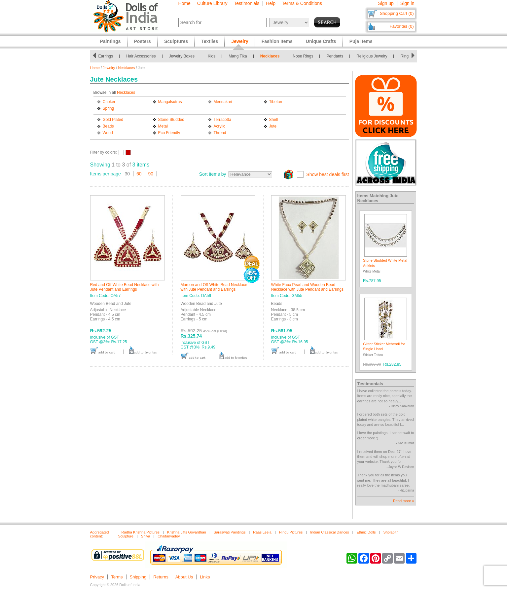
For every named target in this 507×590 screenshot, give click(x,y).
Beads (108, 126)
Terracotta (222, 119)
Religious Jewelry (373, 56)
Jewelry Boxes (183, 56)
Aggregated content (99, 534)
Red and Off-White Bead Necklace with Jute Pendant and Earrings (124, 287)
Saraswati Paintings (230, 532)
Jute (273, 126)
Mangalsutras (170, 101)
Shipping (138, 576)
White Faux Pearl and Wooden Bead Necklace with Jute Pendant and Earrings (307, 287)
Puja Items (361, 41)
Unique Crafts (321, 41)
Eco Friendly (169, 132)
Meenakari (223, 101)
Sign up (385, 3)
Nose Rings (304, 56)
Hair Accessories (142, 56)
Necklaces (271, 56)
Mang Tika (239, 56)
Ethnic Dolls (366, 532)
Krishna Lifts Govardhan (186, 532)
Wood (108, 132)
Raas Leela (262, 532)
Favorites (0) (402, 26)
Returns (160, 576)
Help (270, 3)
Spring (108, 108)
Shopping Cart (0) (397, 13)
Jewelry (109, 68)
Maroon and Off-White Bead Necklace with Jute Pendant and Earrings (214, 287)
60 (139, 173)
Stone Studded (171, 119)
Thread (220, 132)
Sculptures (176, 41)
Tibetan (275, 101)
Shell (273, 119)
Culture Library (212, 3)
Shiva (145, 536)
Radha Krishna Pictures (141, 532)
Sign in (407, 3)
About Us (184, 576)
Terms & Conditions (302, 3)
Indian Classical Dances (329, 532)
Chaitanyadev (169, 536)
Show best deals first (327, 174)
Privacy (97, 576)
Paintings (110, 41)
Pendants (336, 56)
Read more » (403, 501)
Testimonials (246, 3)
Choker (109, 101)
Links (205, 576)
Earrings (107, 56)
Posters (142, 41)
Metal (163, 126)
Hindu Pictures (291, 532)
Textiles (209, 41)
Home (184, 3)
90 (151, 173)
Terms (117, 576)
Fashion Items (277, 41)
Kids (213, 56)
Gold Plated (113, 119)
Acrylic (219, 126)
